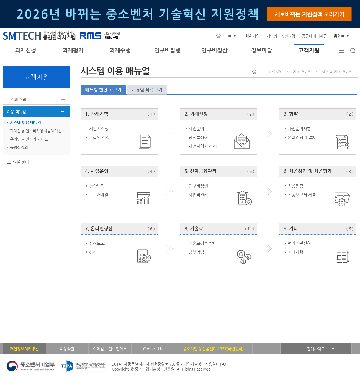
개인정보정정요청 (280, 36)
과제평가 (73, 50)
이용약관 (67, 348)
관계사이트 (316, 348)
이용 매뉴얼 (16, 111)
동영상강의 (19, 147)
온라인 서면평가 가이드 (29, 139)
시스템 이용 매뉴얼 (25, 122)
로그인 (233, 36)
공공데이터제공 (314, 36)
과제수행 (120, 50)
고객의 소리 (16, 99)
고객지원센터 (18, 162)
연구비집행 (167, 50)
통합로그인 (343, 36)
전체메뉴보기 (341, 56)
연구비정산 (214, 50)
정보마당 (261, 50)
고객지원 (309, 50)
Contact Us (153, 348)
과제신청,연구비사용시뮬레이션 (35, 131)
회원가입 (252, 36)
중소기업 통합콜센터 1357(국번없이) (213, 348)
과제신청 (25, 50)
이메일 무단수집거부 (110, 348)
